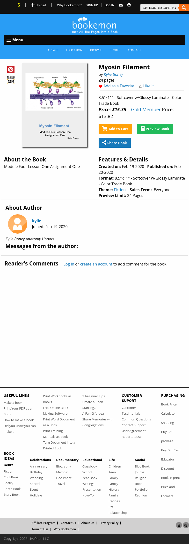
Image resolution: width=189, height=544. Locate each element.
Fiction (120, 189)
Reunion (141, 495)
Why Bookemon (65, 529)
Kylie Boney (113, 74)
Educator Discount (167, 464)
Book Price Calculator (169, 409)
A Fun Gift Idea (93, 413)
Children (115, 466)
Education (74, 50)
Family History (114, 486)
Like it (148, 86)
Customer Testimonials (131, 410)
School (87, 472)
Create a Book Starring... (92, 405)
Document (63, 478)
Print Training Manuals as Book (55, 434)
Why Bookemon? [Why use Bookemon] (69, 5)
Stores (115, 50)
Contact (134, 50)
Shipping (167, 422)
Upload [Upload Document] (38, 5)
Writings (88, 483)
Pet (111, 507)
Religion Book (140, 481)
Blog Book (142, 466)
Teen (112, 472)
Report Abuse (132, 436)
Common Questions (136, 419)
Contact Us (68, 523)
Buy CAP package (167, 436)
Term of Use (40, 529)
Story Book (12, 494)
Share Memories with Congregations (98, 422)
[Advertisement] (94, 316)
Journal (140, 472)
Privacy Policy (109, 523)
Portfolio (141, 489)
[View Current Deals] (19, 5)
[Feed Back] (121, 5)
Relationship (118, 512)
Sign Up (92, 5)
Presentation (91, 489)
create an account (96, 264)
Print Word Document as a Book (59, 422)
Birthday (36, 472)
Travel (60, 483)
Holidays (36, 495)
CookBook (11, 477)
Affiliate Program (44, 523)
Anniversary (38, 466)
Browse (96, 50)
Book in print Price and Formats (170, 486)
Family (113, 478)
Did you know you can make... (20, 429)
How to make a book (19, 420)
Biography (63, 466)
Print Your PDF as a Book (18, 411)
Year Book (89, 478)
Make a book (13, 402)
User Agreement (134, 431)
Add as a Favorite (118, 86)
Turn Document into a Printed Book (59, 445)
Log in (68, 264)
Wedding (36, 478)
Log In (110, 5)
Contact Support (134, 425)
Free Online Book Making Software (55, 410)
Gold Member (146, 109)
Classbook (89, 466)
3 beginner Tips (93, 396)
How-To (88, 495)
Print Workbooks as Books (57, 399)
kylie (36, 220)
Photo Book (12, 489)
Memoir (61, 472)
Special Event (35, 486)
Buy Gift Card (171, 450)
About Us (87, 523)
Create (53, 50)
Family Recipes (114, 498)
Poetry (8, 483)
